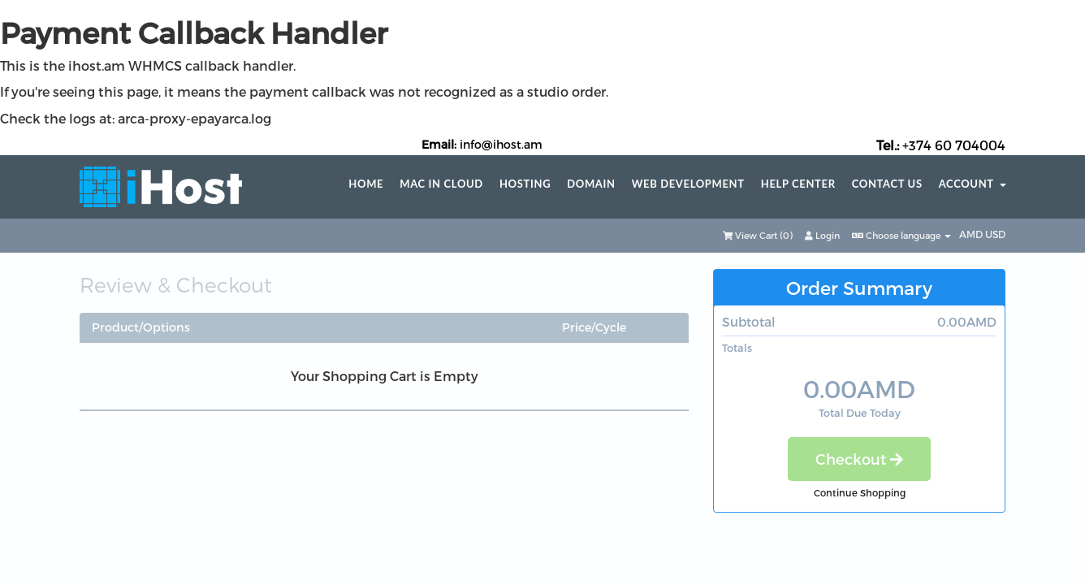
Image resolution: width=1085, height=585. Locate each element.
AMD (972, 234)
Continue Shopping (860, 492)
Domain (591, 184)
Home (365, 184)
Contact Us (887, 184)
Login (822, 235)
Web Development (688, 184)
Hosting (525, 184)
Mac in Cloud (441, 184)
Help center (798, 184)
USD (995, 234)
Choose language (901, 235)
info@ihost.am (501, 144)
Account (972, 184)
